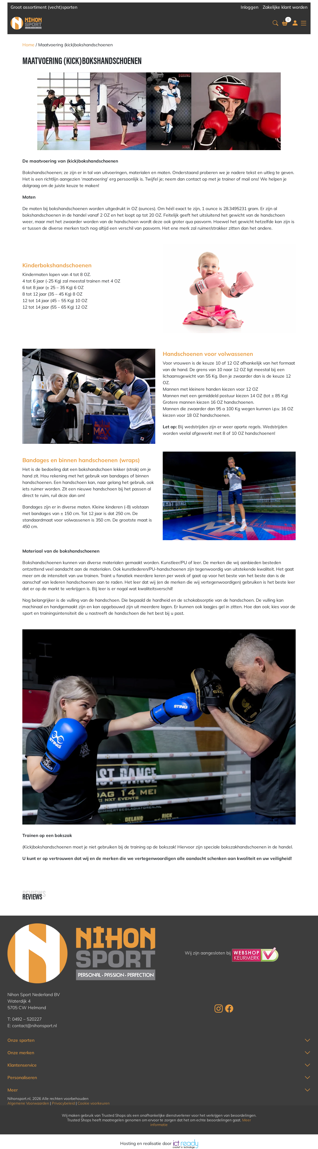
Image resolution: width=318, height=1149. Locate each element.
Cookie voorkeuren (94, 1103)
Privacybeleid (63, 1103)
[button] (275, 23)
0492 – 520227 (27, 1019)
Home (28, 45)
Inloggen (249, 7)
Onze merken (20, 1052)
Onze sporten (20, 1040)
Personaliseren (22, 1077)
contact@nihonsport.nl (34, 1025)
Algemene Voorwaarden (28, 1103)
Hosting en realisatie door (159, 1143)
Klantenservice (22, 1065)
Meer (12, 1090)
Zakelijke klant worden (285, 7)
